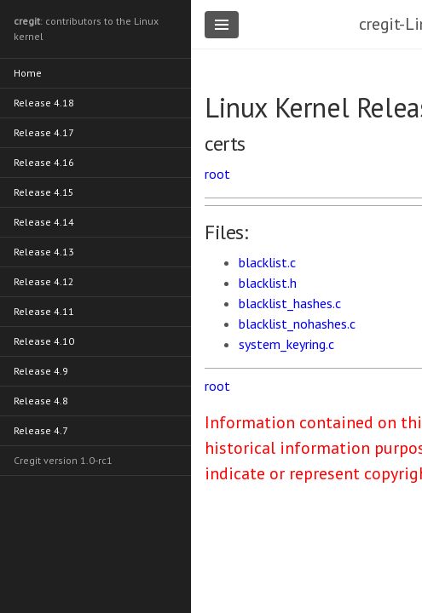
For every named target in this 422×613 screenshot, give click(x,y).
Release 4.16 (44, 162)
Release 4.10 (44, 341)
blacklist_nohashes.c (297, 323)
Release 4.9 (41, 370)
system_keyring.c (286, 343)
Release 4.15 (44, 192)
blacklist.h (268, 282)
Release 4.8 (41, 400)
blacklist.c (267, 262)
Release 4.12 (44, 281)
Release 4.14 (44, 221)
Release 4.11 (44, 311)
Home (28, 72)
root (217, 173)
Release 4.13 (44, 251)
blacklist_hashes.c (290, 303)
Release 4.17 (44, 132)
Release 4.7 (41, 430)
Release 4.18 (44, 102)
